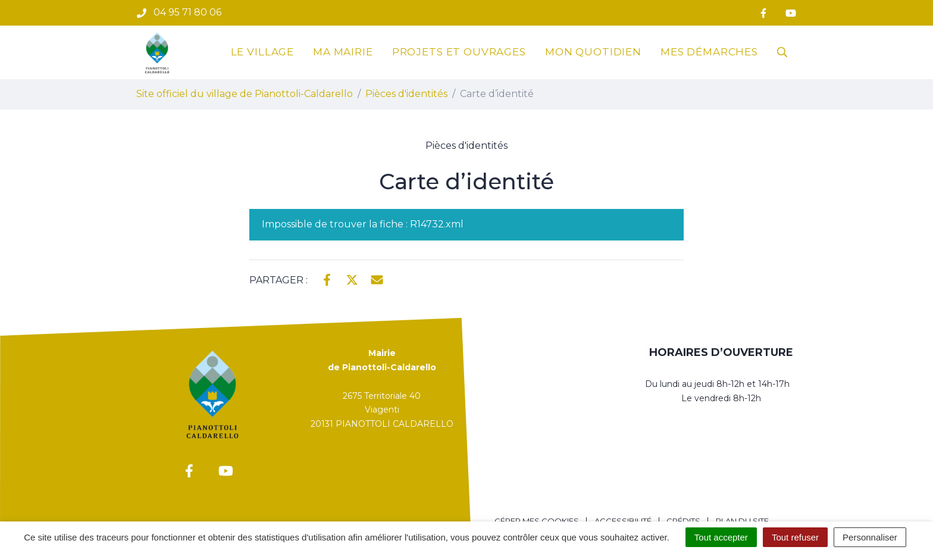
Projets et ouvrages (459, 52)
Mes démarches (709, 52)
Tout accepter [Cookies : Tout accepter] (721, 537)
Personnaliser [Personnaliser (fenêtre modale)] (870, 537)
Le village (263, 52)
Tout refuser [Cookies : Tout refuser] (795, 537)
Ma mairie (343, 52)
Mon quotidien (593, 52)
